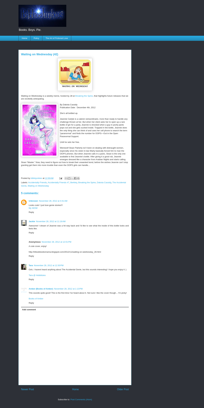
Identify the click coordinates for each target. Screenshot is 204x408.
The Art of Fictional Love (57, 38)
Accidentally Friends (37, 182)
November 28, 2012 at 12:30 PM (49, 265)
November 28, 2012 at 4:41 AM (53, 201)
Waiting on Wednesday (38, 186)
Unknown (33, 201)
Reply (31, 212)
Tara (31, 265)
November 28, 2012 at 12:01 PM (56, 242)
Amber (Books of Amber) (41, 289)
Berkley (73, 182)
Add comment (29, 309)
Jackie (32, 221)
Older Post (123, 389)
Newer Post (27, 389)
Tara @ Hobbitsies (37, 275)
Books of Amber (36, 298)
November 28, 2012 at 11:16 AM (51, 221)
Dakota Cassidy (104, 182)
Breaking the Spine (84, 96)
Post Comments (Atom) (81, 399)
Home (24, 38)
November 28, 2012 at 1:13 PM (68, 289)
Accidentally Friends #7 (58, 182)
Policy (36, 38)
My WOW (33, 208)
